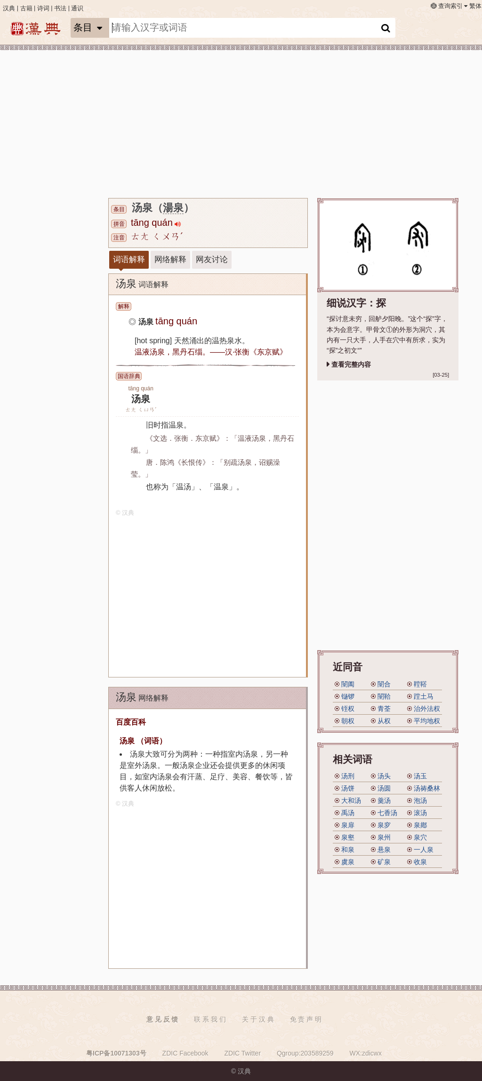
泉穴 (420, 837)
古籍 (26, 8)
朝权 (347, 721)
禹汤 (347, 813)
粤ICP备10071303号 (116, 1053)
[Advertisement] (61, 198)
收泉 (420, 862)
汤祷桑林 (427, 788)
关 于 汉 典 (258, 1019)
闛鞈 (384, 696)
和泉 (347, 849)
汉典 (9, 8)
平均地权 (427, 721)
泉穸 (384, 825)
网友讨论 (212, 259)
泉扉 (347, 825)
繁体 (475, 6)
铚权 (347, 708)
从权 (384, 721)
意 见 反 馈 (162, 1019)
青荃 (384, 708)
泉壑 (347, 837)
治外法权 (427, 708)
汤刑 (347, 776)
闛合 (384, 684)
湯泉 (173, 208)
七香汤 (387, 813)
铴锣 (347, 696)
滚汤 (420, 813)
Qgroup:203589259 (305, 1053)
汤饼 (347, 788)
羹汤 (384, 800)
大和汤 (351, 800)
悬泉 (384, 849)
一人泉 (424, 849)
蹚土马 (424, 696)
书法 (60, 8)
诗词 (43, 8)
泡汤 (420, 800)
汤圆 (384, 788)
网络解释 (170, 259)
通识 (77, 8)
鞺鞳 (420, 684)
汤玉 (420, 776)
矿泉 (384, 862)
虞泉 (347, 862)
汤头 (384, 776)
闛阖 (347, 684)
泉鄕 (420, 825)
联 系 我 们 (210, 1019)
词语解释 (129, 259)
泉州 (384, 837)
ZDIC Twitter (243, 1053)
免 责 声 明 (306, 1019)
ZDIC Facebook (185, 1053)
